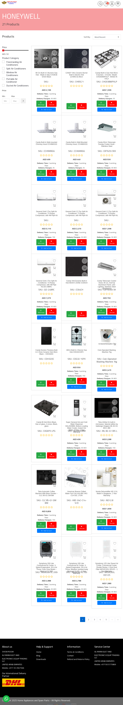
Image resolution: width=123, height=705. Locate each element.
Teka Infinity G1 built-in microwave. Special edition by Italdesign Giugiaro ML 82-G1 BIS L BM (107, 425)
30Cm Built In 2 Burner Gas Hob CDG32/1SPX (76, 351)
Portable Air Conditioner (12, 80)
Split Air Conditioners (16, 68)
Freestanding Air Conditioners (14, 63)
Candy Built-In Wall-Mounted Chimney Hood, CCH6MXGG (76, 143)
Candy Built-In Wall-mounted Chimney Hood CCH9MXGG (46, 143)
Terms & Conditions (75, 652)
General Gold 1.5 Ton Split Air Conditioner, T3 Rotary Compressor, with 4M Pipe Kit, (107, 213)
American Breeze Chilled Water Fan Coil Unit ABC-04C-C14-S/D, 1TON (76, 493)
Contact (70, 655)
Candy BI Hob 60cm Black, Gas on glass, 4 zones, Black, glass (46, 424)
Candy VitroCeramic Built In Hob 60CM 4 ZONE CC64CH (76, 282)
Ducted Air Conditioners (17, 85)
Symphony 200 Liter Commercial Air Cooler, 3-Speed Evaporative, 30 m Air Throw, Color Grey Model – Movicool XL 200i (46, 567)
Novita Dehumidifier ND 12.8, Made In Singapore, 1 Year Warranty (107, 493)
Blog (38, 655)
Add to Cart (46, 109)
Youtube (51, 103)
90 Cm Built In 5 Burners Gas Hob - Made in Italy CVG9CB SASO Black (46, 75)
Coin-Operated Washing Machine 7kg (107, 351)
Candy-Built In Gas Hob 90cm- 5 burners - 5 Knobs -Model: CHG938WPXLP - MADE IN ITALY (106, 76)
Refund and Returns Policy (78, 659)
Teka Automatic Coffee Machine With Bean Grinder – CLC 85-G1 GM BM (46, 493)
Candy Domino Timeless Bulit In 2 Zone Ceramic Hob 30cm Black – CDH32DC (46, 352)
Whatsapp (41, 103)
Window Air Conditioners (12, 74)
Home (38, 652)
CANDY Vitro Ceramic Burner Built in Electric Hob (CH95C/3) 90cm (77, 75)
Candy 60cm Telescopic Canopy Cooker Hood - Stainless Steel (107, 144)
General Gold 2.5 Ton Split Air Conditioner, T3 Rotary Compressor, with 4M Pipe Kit (76, 213)
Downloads (41, 659)
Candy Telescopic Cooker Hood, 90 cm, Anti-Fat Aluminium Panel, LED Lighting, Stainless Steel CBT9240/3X (106, 285)
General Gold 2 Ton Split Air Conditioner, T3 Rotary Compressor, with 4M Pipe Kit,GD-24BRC (46, 284)
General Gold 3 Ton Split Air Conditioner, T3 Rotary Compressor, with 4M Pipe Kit (46, 213)
